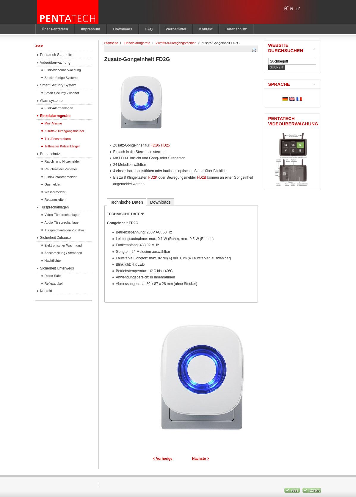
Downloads (160, 202)
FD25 (165, 145)
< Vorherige (162, 459)
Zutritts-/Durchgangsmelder (176, 43)
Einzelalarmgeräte (137, 43)
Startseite (111, 43)
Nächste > (200, 459)
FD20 (154, 145)
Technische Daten (126, 202)
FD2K (153, 177)
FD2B (202, 177)
